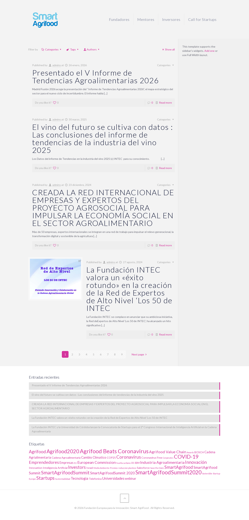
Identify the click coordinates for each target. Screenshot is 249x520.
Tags (72, 49)
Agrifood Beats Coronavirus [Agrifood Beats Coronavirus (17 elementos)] (114, 451)
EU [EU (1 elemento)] (75, 463)
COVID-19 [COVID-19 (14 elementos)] (186, 456)
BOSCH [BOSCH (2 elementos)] (199, 452)
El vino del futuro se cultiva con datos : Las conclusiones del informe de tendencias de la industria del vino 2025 (102, 138)
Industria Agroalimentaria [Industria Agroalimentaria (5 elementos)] (162, 462)
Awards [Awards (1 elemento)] (190, 452)
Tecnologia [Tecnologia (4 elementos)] (79, 478)
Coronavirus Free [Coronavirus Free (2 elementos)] (151, 457)
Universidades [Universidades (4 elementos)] (113, 478)
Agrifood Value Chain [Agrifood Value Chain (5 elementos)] (167, 451)
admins (56, 65)
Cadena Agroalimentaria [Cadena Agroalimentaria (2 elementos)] (66, 457)
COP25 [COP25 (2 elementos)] (111, 457)
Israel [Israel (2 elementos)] (89, 467)
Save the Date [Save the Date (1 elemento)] (157, 468)
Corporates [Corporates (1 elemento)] (168, 458)
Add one (209, 50)
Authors (91, 49)
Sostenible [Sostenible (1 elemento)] (207, 473)
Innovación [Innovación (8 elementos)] (196, 462)
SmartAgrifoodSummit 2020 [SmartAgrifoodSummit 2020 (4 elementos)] (112, 473)
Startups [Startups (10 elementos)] (45, 478)
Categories (51, 49)
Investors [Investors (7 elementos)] (77, 467)
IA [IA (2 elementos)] (132, 462)
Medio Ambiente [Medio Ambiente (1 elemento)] (101, 468)
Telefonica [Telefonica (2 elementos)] (95, 478)
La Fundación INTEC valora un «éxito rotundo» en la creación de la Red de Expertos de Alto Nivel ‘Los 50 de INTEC (129, 289)
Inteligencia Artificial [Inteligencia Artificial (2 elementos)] (55, 467)
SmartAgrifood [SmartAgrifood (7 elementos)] (178, 467)
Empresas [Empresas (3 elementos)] (66, 463)
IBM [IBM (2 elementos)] (137, 462)
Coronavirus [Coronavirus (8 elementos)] (128, 457)
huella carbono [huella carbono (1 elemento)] (123, 463)
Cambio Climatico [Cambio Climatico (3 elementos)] (93, 457)
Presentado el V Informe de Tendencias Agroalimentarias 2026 (95, 76)
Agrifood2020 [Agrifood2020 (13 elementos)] (63, 451)
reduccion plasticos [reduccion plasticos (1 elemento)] (127, 468)
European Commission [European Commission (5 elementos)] (96, 462)
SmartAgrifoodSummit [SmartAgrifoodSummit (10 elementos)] (65, 472)
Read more (165, 102)
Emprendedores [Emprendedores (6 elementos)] (44, 462)
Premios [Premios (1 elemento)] (114, 468)
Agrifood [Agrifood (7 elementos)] (37, 451)
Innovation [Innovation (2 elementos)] (35, 467)
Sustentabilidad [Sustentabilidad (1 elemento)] (62, 479)
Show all (168, 49)
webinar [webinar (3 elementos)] (130, 478)
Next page (140, 354)
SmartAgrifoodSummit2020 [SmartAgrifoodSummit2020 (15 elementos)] (168, 472)
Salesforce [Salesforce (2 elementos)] (143, 467)
